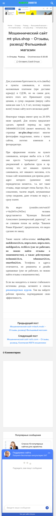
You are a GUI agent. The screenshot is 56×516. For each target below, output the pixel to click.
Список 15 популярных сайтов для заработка (32, 445)
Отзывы (13, 56)
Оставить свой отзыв (29, 61)
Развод (21, 56)
